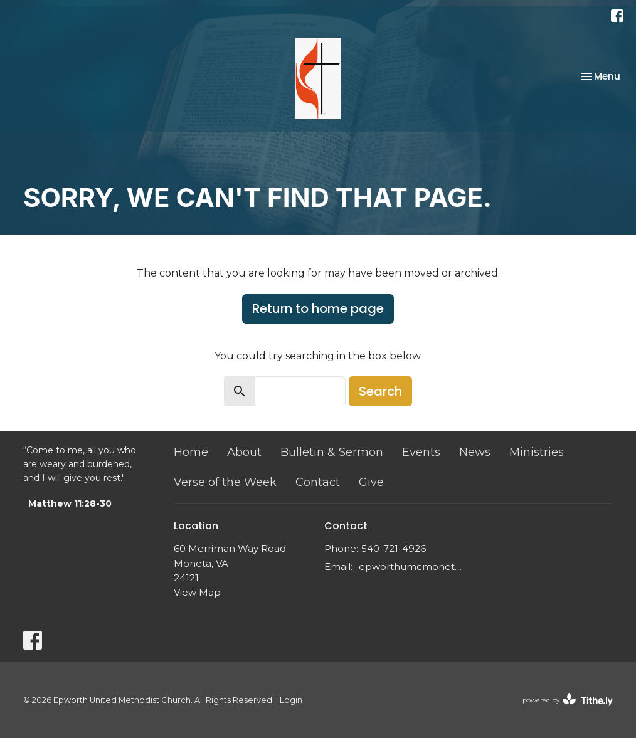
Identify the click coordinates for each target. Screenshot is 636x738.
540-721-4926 (393, 548)
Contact (317, 482)
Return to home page (318, 308)
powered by (567, 700)
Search (380, 391)
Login (291, 700)
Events (421, 452)
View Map (197, 592)
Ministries (536, 452)
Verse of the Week (225, 482)
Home (191, 452)
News (474, 452)
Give (371, 482)
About (244, 452)
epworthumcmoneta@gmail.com (410, 566)
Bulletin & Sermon (331, 452)
